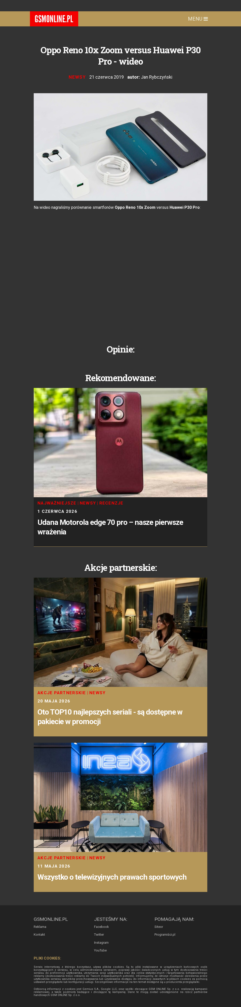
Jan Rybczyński (156, 77)
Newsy (77, 77)
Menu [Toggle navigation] (198, 19)
